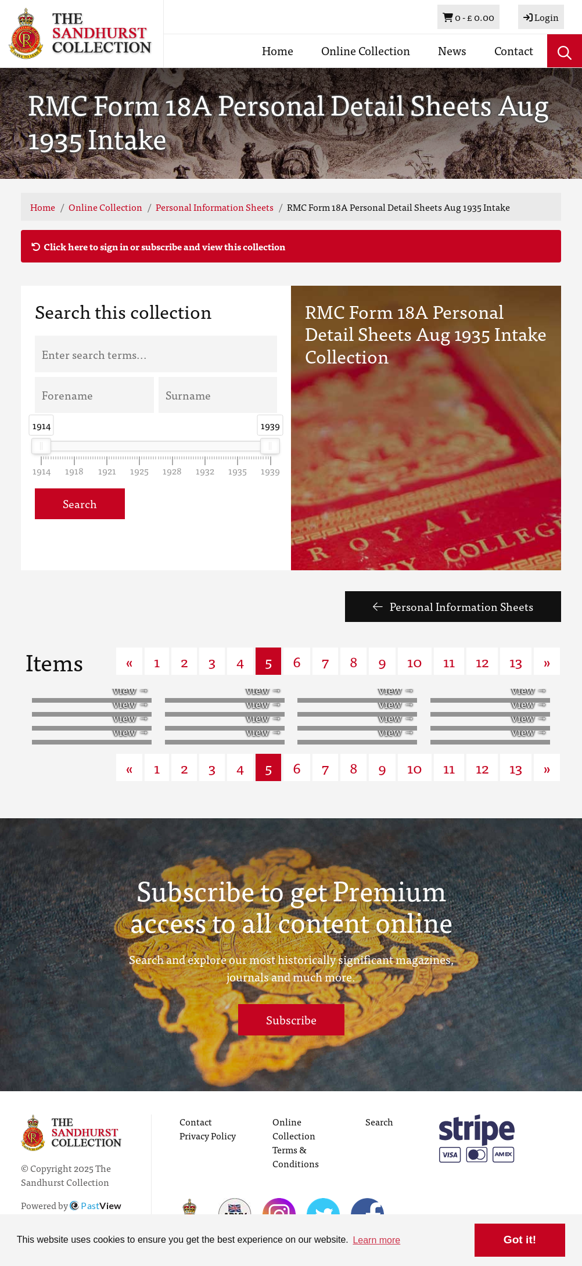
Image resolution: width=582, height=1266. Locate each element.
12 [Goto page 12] (482, 660)
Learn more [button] (376, 1240)
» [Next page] (547, 660)
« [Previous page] (129, 660)
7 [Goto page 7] (325, 660)
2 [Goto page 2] (184, 660)
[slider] (42, 446)
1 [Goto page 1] (157, 660)
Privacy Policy (207, 1135)
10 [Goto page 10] (414, 660)
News (452, 50)
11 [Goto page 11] (449, 660)
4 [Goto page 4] (240, 660)
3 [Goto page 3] (212, 660)
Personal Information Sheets (215, 206)
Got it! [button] (520, 1239)
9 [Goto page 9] (382, 660)
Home (277, 50)
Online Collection (365, 50)
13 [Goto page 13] (515, 660)
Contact (513, 50)
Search (80, 503)
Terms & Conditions (295, 1156)
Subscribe (291, 1019)
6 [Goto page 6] (297, 660)
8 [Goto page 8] (353, 660)
